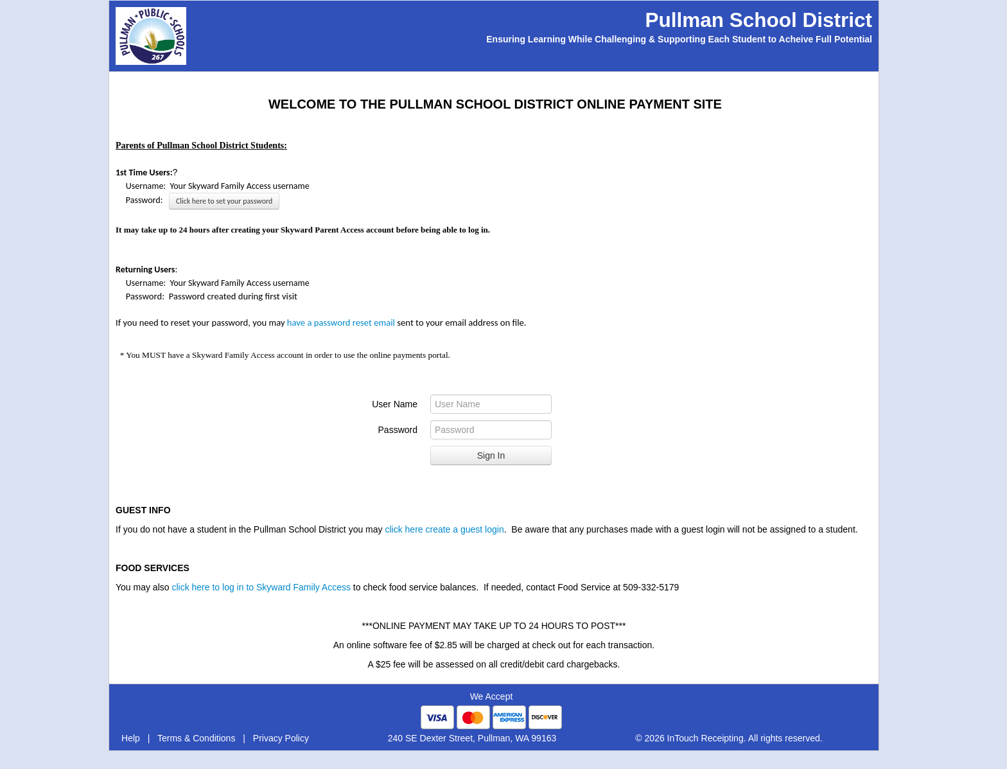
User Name (394, 404)
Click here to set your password (224, 201)
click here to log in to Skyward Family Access (261, 587)
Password (397, 430)
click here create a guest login (444, 529)
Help (130, 738)
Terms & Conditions (196, 738)
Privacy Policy (281, 738)
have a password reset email (342, 322)
